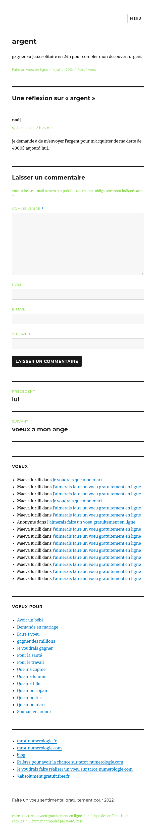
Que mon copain (32, 690)
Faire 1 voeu (86, 69)
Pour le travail (30, 662)
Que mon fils (29, 697)
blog (21, 754)
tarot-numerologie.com (39, 747)
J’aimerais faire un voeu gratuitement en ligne (97, 486)
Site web (21, 334)
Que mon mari (31, 704)
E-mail (18, 309)
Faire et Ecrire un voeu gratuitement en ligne (47, 816)
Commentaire (28, 208)
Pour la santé (29, 655)
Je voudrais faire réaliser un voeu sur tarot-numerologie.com (75, 769)
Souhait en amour (34, 711)
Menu (135, 18)
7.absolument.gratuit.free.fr (43, 776)
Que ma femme (31, 676)
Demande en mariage (37, 627)
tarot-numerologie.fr (37, 740)
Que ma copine (31, 669)
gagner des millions (36, 641)
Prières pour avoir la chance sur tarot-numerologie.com (70, 762)
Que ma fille (28, 683)
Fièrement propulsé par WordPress (56, 821)
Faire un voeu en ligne (30, 69)
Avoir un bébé (30, 619)
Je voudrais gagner (35, 648)
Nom (16, 285)
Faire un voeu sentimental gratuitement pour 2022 (63, 800)
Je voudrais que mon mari (77, 479)
